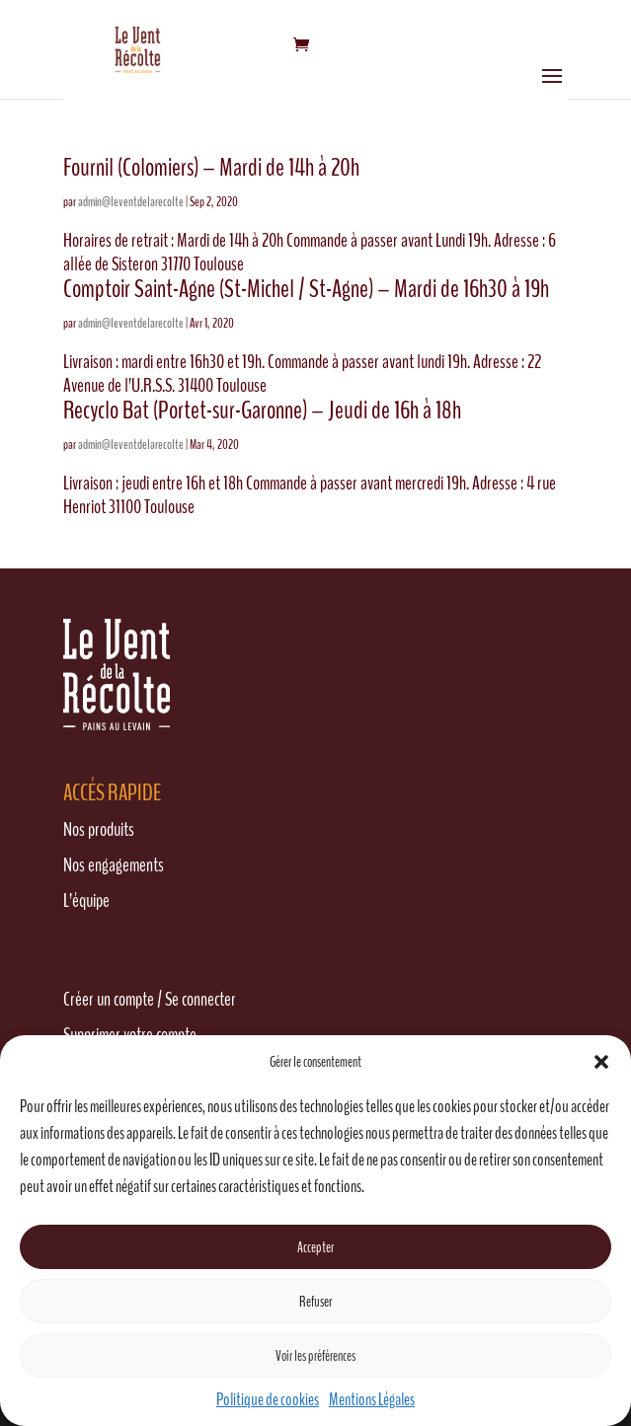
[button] (601, 1062)
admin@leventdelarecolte (131, 201)
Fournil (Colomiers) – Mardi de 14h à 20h (211, 167)
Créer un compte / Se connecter (149, 999)
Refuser (315, 1302)
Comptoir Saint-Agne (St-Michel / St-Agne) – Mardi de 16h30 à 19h (306, 288)
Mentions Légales (372, 1399)
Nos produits (98, 829)
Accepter (315, 1247)
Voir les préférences (315, 1356)
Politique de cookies (267, 1399)
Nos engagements (113, 865)
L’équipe (86, 900)
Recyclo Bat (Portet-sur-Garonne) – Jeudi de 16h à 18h (262, 410)
